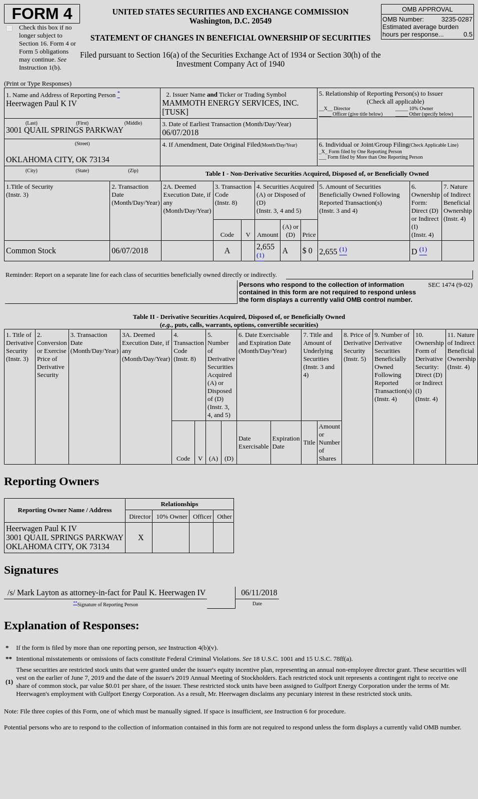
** (75, 603)
